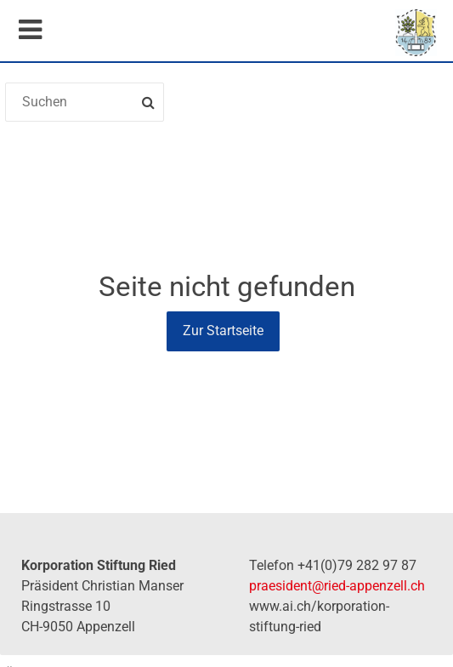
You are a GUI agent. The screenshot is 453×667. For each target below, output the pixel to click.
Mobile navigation (29, 30)
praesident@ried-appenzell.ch (337, 586)
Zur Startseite (223, 330)
